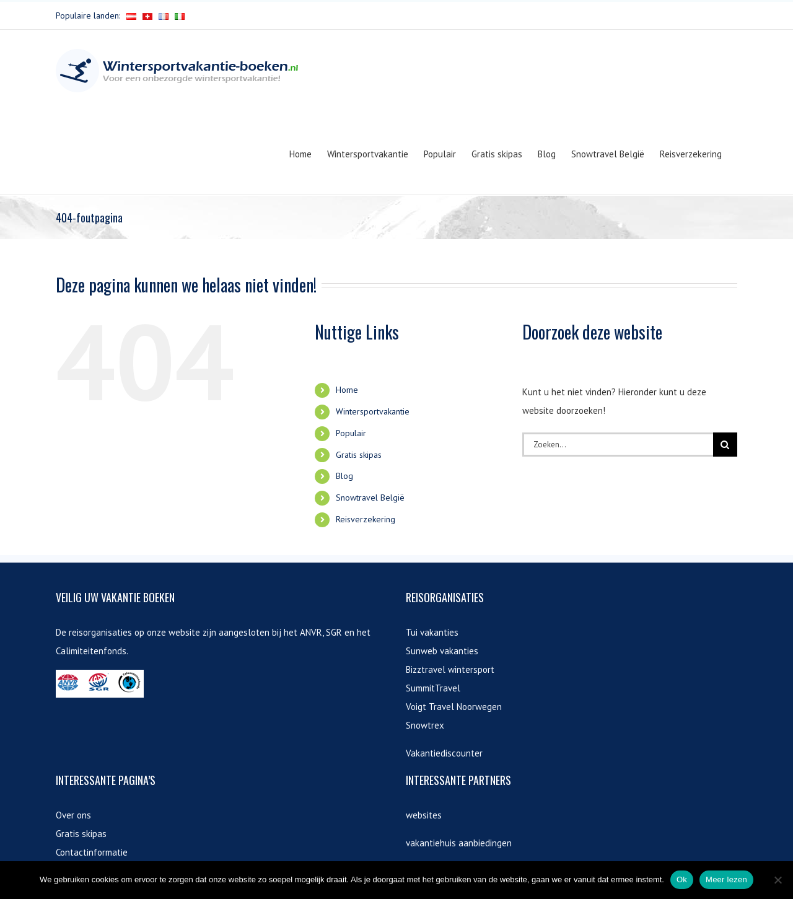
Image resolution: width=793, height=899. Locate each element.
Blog (344, 475)
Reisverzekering (365, 519)
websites (424, 815)
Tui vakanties (432, 632)
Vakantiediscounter (444, 753)
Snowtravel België (370, 497)
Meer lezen (726, 879)
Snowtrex (425, 725)
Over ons (73, 815)
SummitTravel (433, 688)
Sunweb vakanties (442, 651)
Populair (351, 433)
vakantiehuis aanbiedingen (459, 843)
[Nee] (777, 880)
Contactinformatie (92, 852)
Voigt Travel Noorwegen (454, 707)
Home (347, 389)
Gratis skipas (359, 454)
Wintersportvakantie (373, 411)
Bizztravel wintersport (450, 669)
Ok (682, 879)
